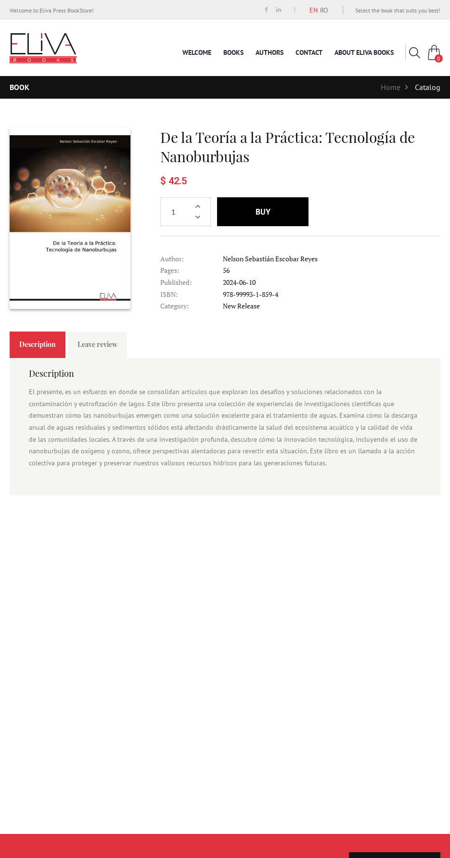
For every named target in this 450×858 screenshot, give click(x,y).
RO (324, 10)
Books (233, 52)
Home (390, 87)
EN (313, 10)
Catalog (427, 87)
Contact (309, 52)
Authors (269, 52)
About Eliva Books (364, 52)
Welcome (196, 52)
